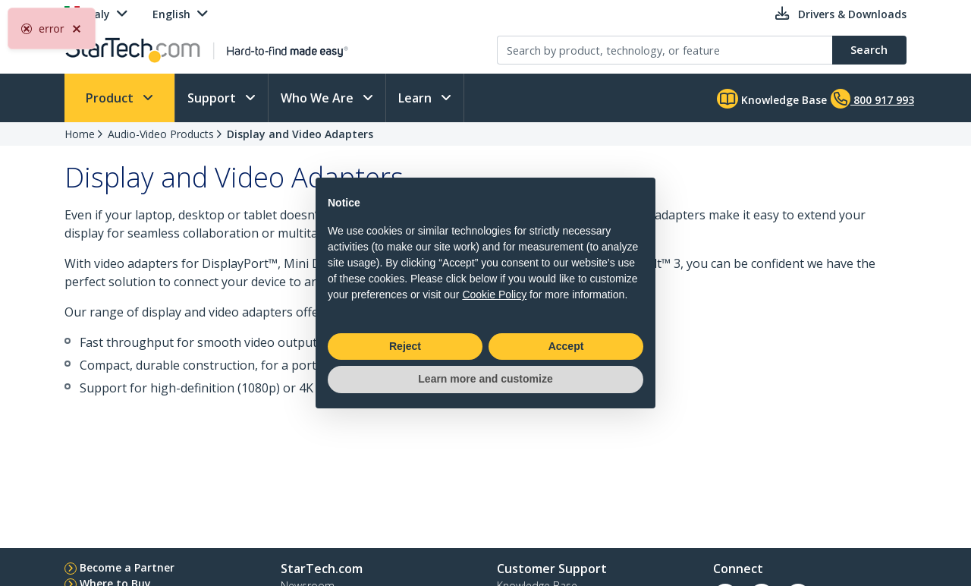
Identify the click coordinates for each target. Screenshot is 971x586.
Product (111, 98)
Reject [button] (405, 346)
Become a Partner (127, 567)
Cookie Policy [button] (494, 294)
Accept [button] (566, 346)
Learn (416, 98)
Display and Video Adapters (300, 134)
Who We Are (319, 98)
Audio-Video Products (161, 134)
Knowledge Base (772, 99)
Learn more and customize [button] (485, 379)
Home (79, 134)
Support (213, 98)
